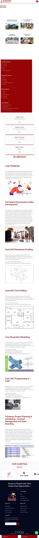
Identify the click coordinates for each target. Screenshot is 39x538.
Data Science (5, 106)
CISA (4, 93)
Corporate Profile (23, 498)
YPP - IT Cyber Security (7, 110)
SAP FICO (5, 64)
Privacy (27, 533)
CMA (4, 69)
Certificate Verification (9, 508)
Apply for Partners (23, 508)
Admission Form (8, 510)
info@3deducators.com (16, 178)
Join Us (19, 121)
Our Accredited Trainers (24, 500)
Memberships (7, 506)
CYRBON (5, 96)
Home (21, 494)
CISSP (4, 91)
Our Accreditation (8, 512)
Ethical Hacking (6, 94)
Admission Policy (14, 533)
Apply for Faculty (23, 506)
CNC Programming (6, 70)
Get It (19, 152)
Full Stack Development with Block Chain (11, 108)
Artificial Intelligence (7, 105)
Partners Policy (21, 533)
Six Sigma (5, 81)
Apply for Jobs (23, 510)
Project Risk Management (8, 82)
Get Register (24, 536)
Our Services (22, 496)
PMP (4, 77)
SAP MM (4, 65)
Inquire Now (5, 536)
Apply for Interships (24, 512)
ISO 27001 (5, 98)
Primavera (5, 79)
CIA (3, 67)
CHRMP (4, 84)
